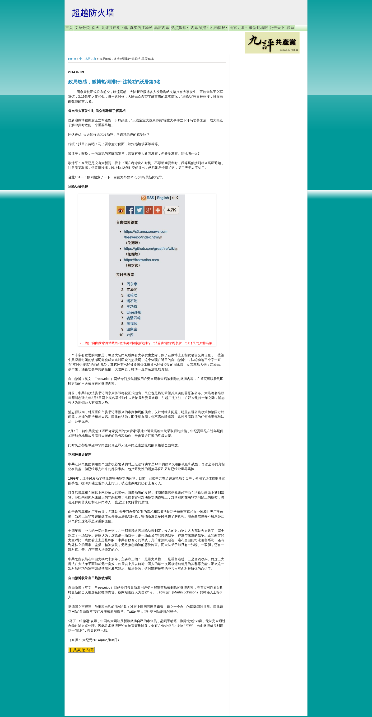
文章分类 (82, 28)
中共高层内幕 (87, 58)
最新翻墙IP (258, 28)
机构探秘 (219, 27)
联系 (290, 28)
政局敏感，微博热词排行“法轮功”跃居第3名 (114, 81)
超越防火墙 (93, 13)
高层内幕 (161, 28)
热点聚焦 (180, 27)
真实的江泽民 (141, 28)
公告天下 (277, 28)
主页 (69, 28)
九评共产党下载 (114, 28)
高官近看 (238, 27)
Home (72, 58)
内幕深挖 (199, 27)
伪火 (95, 28)
